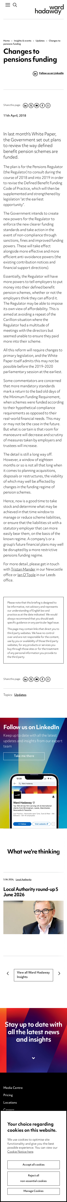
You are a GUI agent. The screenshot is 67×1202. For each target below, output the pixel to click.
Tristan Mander (23, 569)
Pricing (8, 1095)
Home (6, 41)
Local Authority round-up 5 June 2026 (30, 892)
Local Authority (24, 879)
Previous (7, 973)
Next (59, 973)
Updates (40, 41)
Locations (10, 1103)
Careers (8, 1110)
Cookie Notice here (20, 1156)
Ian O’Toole (26, 575)
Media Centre (13, 1088)
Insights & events (22, 41)
